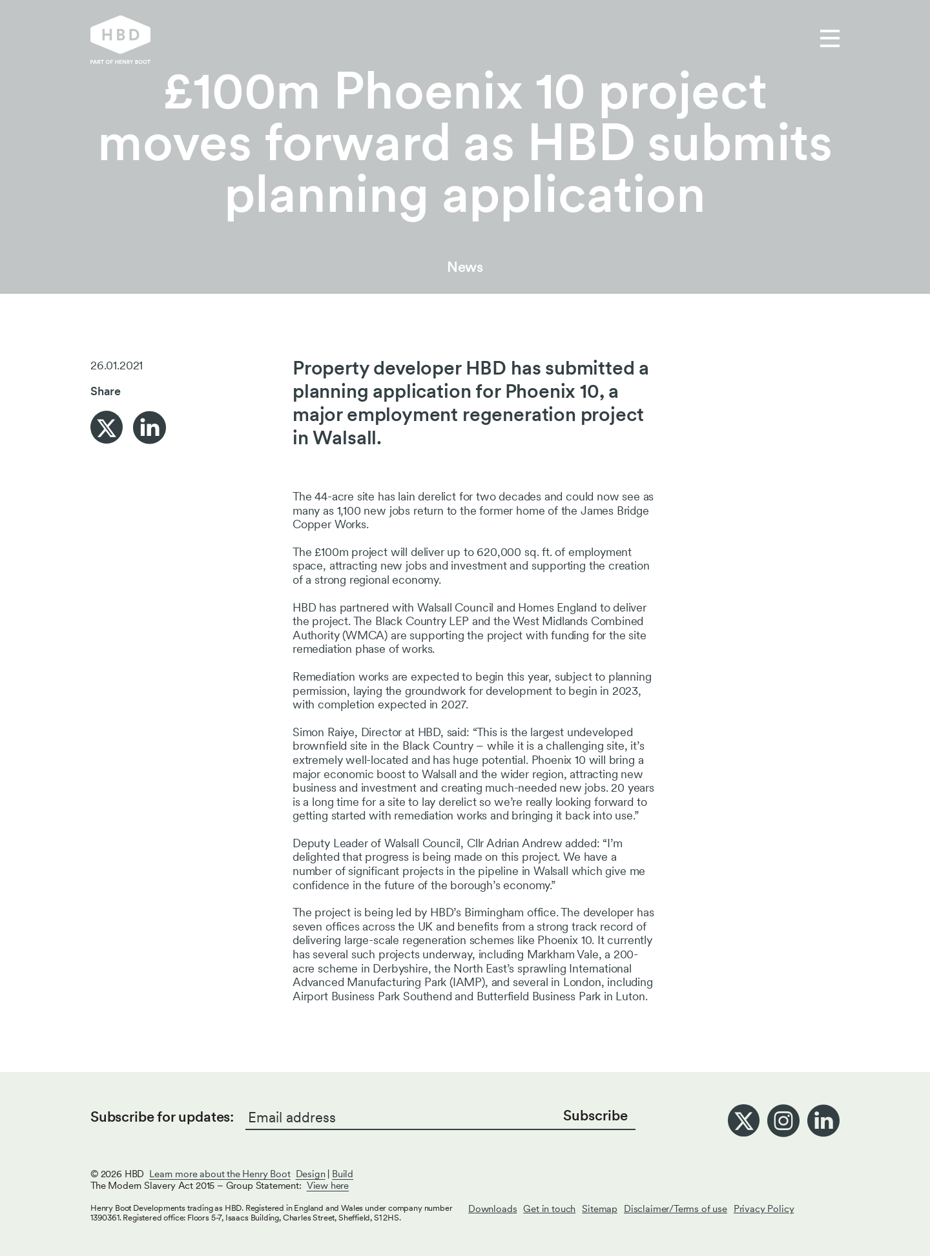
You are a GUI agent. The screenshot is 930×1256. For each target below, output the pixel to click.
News (465, 266)
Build (342, 1174)
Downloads (492, 1209)
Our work (367, 39)
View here (328, 1185)
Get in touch (553, 39)
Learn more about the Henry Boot (219, 1174)
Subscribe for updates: (162, 1116)
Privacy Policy (764, 1209)
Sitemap (599, 1209)
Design (311, 1174)
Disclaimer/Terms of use (675, 1209)
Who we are (455, 39)
